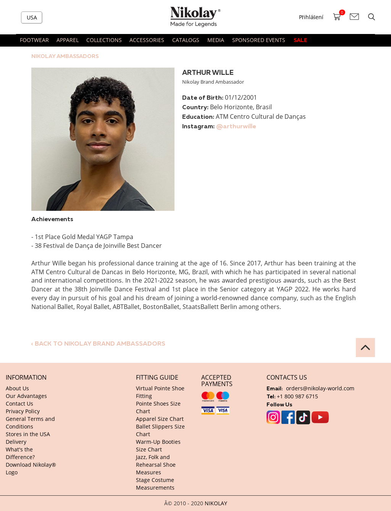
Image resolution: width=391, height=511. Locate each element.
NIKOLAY (216, 503)
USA (32, 17)
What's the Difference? (20, 453)
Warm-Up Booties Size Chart (158, 445)
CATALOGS (185, 40)
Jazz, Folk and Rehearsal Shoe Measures (156, 464)
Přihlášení (311, 17)
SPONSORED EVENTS (258, 40)
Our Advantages (26, 395)
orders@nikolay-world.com (320, 388)
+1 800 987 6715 (297, 396)
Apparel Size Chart (160, 418)
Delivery (16, 441)
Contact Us (19, 403)
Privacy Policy (23, 411)
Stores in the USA (28, 434)
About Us (17, 388)
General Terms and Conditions (30, 422)
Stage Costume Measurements (155, 483)
